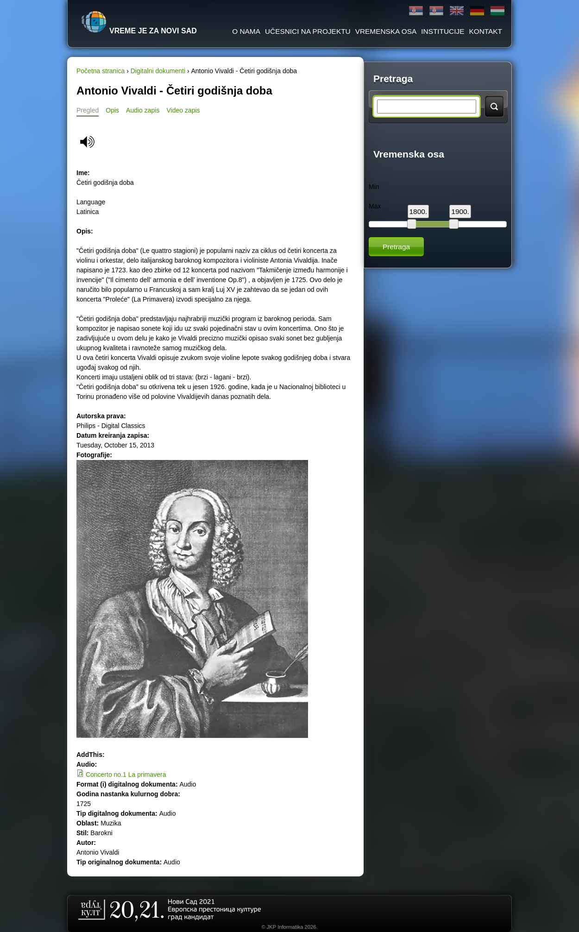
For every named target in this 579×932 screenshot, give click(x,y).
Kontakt (485, 31)
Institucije (442, 31)
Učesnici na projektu (308, 31)
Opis (112, 110)
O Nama (246, 31)
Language (90, 202)
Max (375, 206)
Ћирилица (416, 11)
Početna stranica (100, 71)
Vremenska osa (386, 31)
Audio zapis (142, 110)
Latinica (436, 11)
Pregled (87, 110)
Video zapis (183, 110)
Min (374, 186)
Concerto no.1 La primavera (126, 774)
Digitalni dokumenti (158, 71)
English (457, 11)
